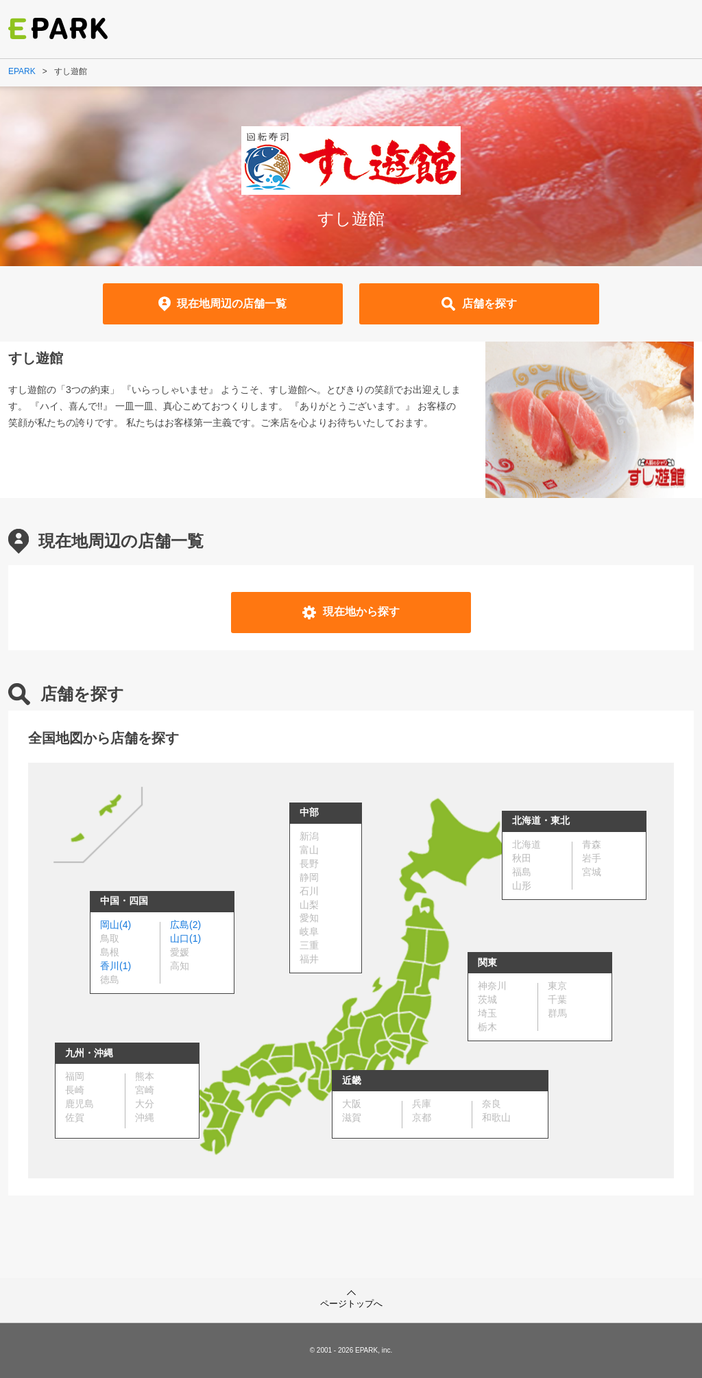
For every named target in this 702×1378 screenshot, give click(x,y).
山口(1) (185, 938)
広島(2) (185, 924)
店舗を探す (479, 304)
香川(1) (115, 965)
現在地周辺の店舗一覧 (222, 303)
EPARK (22, 71)
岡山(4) (115, 924)
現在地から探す (351, 612)
